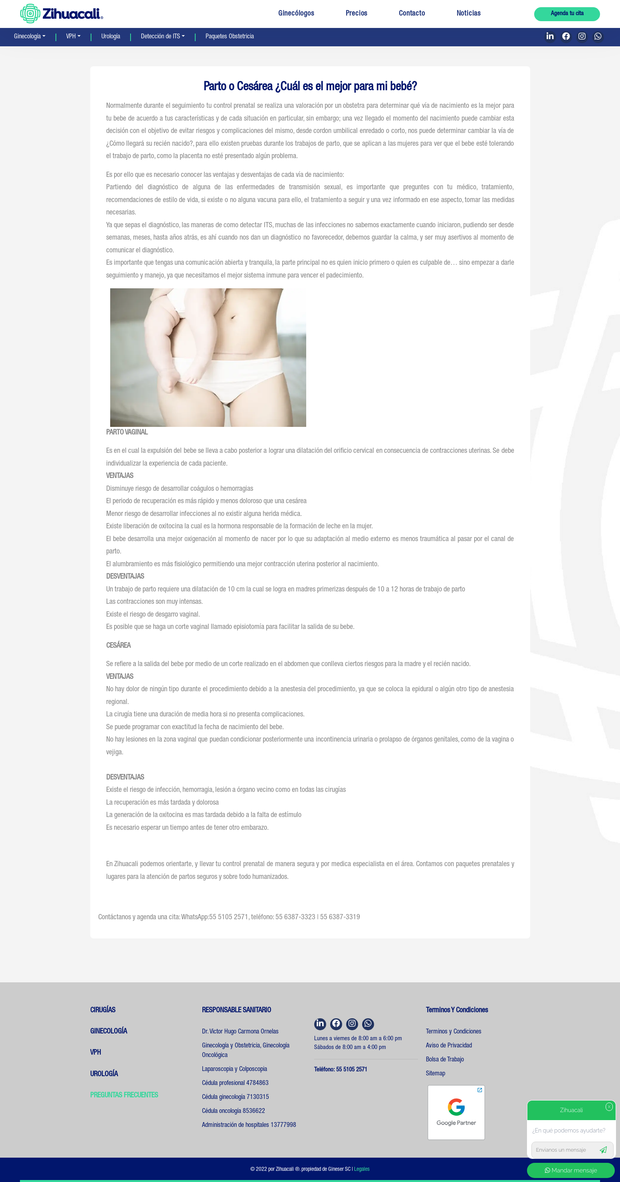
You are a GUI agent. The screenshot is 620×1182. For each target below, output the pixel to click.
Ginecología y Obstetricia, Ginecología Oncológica (245, 1051)
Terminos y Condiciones (453, 1032)
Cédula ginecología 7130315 (235, 1098)
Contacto (412, 14)
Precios (357, 14)
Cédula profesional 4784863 (235, 1084)
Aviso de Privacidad (449, 1046)
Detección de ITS (160, 37)
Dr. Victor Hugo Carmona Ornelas (240, 1032)
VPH (71, 37)
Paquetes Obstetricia (230, 37)
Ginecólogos (296, 14)
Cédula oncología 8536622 (233, 1112)
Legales (362, 1169)
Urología (110, 37)
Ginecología (27, 37)
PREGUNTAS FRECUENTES (124, 1095)
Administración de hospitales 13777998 (249, 1126)
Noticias (469, 14)
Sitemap (435, 1074)
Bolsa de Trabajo (445, 1060)
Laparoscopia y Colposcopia (234, 1070)
